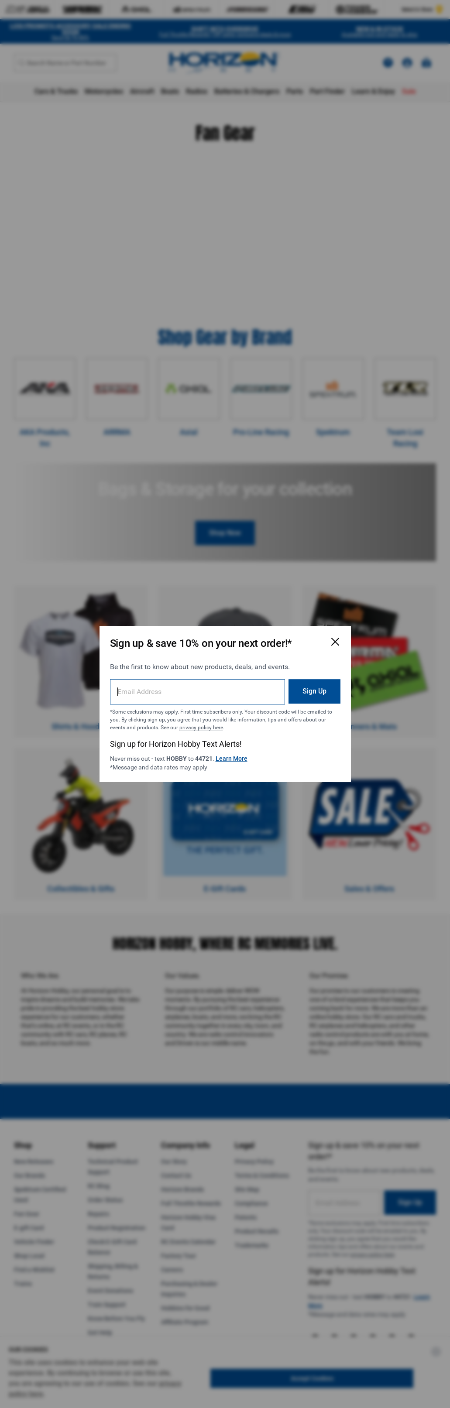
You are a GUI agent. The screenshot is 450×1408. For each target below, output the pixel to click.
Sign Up (314, 691)
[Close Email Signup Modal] (335, 641)
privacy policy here (201, 728)
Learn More (231, 758)
